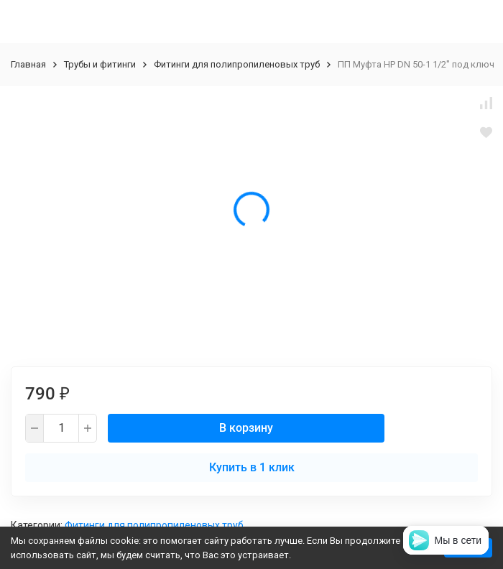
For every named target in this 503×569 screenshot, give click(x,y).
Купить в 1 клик (252, 467)
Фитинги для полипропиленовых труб (237, 64)
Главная (28, 64)
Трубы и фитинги (100, 64)
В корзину (246, 428)
